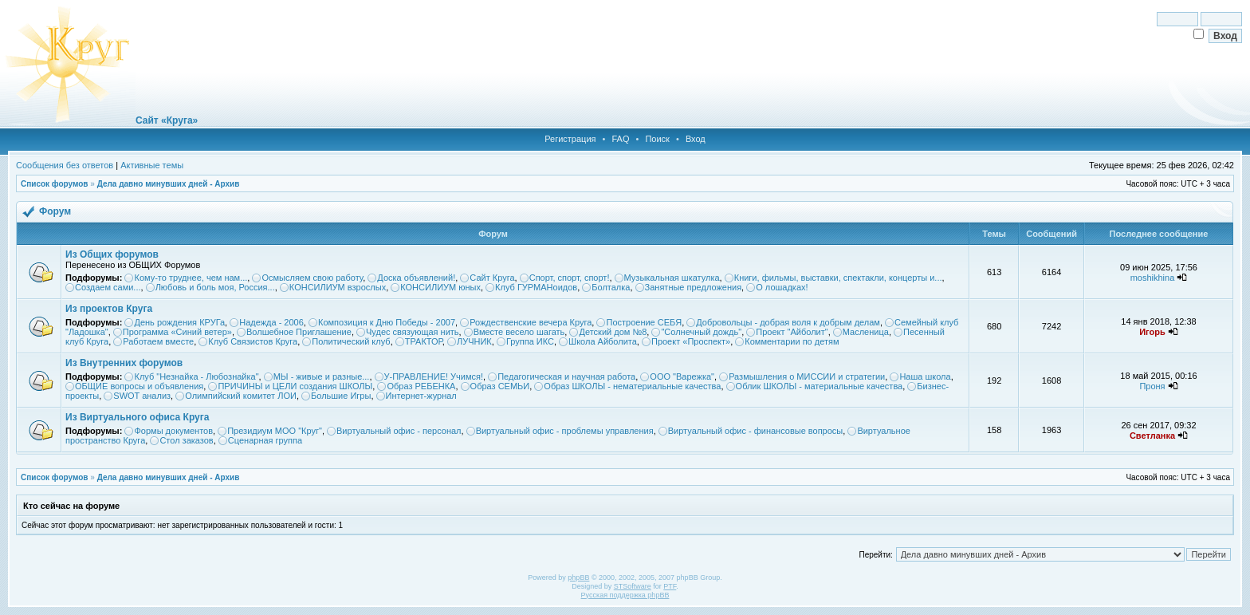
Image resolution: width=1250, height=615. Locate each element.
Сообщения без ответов (64, 165)
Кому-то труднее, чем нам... (190, 277)
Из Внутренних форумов (124, 363)
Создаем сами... (108, 287)
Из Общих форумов (112, 254)
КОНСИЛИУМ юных (440, 287)
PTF (669, 586)
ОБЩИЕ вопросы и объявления (139, 386)
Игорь (1152, 332)
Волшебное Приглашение (299, 332)
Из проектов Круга (108, 308)
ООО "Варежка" (682, 376)
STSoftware (632, 586)
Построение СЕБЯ (644, 322)
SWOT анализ (142, 395)
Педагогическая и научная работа (566, 376)
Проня (1152, 386)
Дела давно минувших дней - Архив (168, 183)
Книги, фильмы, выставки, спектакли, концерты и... (838, 277)
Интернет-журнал (421, 395)
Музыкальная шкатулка (672, 277)
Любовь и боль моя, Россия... (215, 287)
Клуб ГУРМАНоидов (536, 287)
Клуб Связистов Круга (252, 341)
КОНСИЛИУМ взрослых (337, 287)
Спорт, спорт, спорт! (569, 277)
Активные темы (151, 165)
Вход (696, 139)
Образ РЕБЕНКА (421, 386)
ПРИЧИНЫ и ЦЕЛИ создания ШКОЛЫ (295, 386)
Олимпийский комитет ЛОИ (241, 395)
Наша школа (924, 376)
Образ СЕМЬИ (500, 386)
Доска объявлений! (416, 277)
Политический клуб (351, 341)
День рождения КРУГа (179, 322)
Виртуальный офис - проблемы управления (565, 431)
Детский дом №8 (613, 332)
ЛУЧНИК (474, 341)
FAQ (620, 139)
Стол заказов (186, 440)
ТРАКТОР (423, 341)
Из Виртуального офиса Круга (137, 417)
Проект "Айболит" (791, 332)
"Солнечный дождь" (701, 332)
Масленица (866, 332)
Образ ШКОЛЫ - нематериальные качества (632, 386)
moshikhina (1152, 277)
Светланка (1152, 435)
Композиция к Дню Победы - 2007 (386, 322)
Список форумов (54, 183)
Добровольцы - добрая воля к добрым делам (788, 322)
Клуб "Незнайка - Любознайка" (196, 376)
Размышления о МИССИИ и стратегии (807, 376)
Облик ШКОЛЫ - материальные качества (819, 386)
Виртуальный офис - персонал (398, 431)
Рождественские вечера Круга (531, 322)
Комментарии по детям (792, 341)
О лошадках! (782, 287)
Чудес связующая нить (412, 332)
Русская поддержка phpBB (625, 595)
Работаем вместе (158, 341)
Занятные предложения (693, 287)
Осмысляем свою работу (312, 277)
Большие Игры (341, 395)
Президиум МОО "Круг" (274, 431)
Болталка (611, 287)
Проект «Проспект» (690, 341)
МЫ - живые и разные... (321, 376)
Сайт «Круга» (167, 120)
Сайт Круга (492, 277)
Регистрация (570, 139)
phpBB (578, 577)
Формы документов (173, 431)
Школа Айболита (602, 341)
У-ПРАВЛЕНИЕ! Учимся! (434, 376)
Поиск (657, 139)
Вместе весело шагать (519, 332)
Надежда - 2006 (271, 322)
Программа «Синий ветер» (177, 332)
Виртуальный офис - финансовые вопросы (755, 431)
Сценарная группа (265, 440)
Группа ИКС (530, 341)
